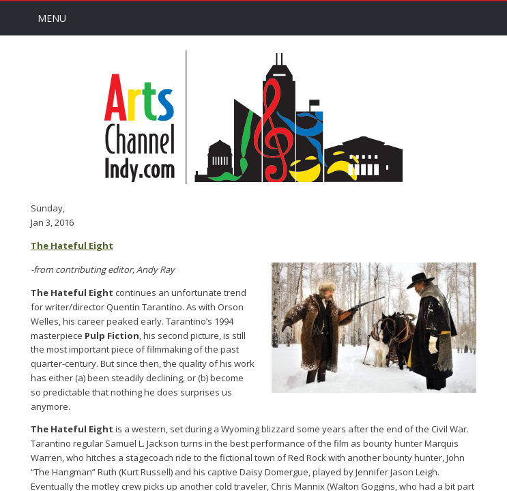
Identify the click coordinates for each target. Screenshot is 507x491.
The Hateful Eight (72, 245)
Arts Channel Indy (253, 117)
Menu (52, 18)
